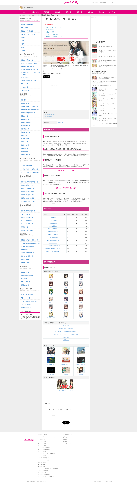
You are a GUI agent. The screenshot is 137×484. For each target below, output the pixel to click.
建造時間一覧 (24, 249)
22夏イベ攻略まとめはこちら (53, 27)
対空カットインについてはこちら (66, 188)
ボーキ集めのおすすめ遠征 (28, 201)
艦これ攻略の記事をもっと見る (109, 123)
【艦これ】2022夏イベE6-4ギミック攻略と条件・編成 (107, 89)
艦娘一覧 (68, 12)
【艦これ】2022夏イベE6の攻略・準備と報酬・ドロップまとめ (107, 119)
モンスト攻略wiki (42, 445)
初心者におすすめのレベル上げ (29, 69)
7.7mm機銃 (53, 217)
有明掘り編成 (66, 325)
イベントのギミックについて (29, 304)
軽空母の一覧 (24, 142)
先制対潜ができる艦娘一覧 (28, 113)
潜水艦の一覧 (24, 148)
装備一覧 (79, 12)
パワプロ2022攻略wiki (43, 458)
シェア (45, 78)
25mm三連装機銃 (52, 228)
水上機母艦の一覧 (25, 154)
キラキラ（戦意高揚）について (29, 80)
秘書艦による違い (25, 262)
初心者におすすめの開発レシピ (29, 246)
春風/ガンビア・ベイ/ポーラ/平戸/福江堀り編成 (66, 334)
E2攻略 (23, 47)
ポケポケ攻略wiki (42, 455)
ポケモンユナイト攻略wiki (44, 460)
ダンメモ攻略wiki (42, 472)
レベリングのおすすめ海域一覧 (29, 169)
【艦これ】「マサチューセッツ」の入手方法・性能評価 (107, 94)
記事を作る (95, 2)
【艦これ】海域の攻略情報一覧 (105, 46)
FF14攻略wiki (41, 464)
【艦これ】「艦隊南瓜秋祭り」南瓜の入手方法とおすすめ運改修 (107, 78)
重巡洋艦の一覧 (25, 129)
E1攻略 (23, 50)
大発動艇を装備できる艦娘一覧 (29, 106)
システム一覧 (24, 87)
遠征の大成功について (27, 185)
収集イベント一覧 (25, 298)
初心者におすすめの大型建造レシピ (30, 243)
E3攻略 (23, 44)
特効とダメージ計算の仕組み (29, 63)
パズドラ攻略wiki (42, 443)
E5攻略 (23, 37)
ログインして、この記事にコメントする (58, 409)
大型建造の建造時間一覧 (27, 253)
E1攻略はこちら (50, 29)
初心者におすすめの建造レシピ (29, 240)
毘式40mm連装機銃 (53, 231)
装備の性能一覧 (25, 272)
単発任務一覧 (24, 227)
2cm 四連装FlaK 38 (53, 234)
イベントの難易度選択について (29, 301)
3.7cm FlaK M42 (53, 243)
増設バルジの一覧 (25, 282)
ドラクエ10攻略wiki (43, 470)
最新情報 (46, 12)
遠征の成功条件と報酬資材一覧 (29, 182)
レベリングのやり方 (26, 166)
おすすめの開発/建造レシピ (28, 66)
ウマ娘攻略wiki (41, 439)
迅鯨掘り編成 (66, 340)
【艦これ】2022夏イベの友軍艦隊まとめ (101, 85)
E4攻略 (23, 40)
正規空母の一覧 (25, 145)
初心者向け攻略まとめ (27, 60)
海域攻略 (101, 12)
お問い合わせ (66, 437)
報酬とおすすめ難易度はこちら (54, 36)
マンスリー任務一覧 (26, 220)
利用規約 (65, 441)
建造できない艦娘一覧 (27, 256)
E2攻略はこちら (50, 31)
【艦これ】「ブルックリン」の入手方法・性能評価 (106, 104)
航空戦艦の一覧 (25, 138)
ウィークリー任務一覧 (27, 217)
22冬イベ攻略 (24, 27)
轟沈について (24, 84)
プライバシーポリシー (68, 443)
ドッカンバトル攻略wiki (44, 447)
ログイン (110, 2)
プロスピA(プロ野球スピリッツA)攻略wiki (48, 468)
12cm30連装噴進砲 (53, 237)
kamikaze (49, 71)
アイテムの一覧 (25, 90)
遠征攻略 (57, 12)
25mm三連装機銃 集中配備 (53, 245)
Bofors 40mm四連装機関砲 (53, 251)
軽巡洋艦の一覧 (25, 119)
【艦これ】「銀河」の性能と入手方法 (106, 56)
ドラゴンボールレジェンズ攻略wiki (46, 453)
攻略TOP (25, 12)
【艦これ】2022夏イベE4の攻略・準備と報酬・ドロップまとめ (107, 66)
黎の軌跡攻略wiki (42, 462)
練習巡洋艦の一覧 (25, 125)
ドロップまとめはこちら (52, 34)
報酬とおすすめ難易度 (27, 31)
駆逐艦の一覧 (24, 116)
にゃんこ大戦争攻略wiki (44, 449)
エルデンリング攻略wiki (44, 474)
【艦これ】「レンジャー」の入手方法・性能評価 (107, 99)
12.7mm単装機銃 (52, 220)
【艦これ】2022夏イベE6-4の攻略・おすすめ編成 (107, 114)
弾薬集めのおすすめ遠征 (27, 198)
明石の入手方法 (25, 77)
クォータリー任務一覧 (27, 224)
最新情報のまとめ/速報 (27, 24)
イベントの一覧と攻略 (27, 294)
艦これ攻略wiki (41, 466)
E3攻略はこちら (50, 32)
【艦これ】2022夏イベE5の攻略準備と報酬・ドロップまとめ (107, 61)
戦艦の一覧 (24, 135)
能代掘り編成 (66, 337)
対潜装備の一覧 (25, 285)
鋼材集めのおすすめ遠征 (27, 195)
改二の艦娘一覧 (25, 103)
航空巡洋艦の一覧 (25, 132)
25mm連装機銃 (53, 226)
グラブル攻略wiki (42, 441)
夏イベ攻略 (36, 12)
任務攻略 (90, 12)
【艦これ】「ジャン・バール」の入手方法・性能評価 (107, 109)
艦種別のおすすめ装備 (27, 275)
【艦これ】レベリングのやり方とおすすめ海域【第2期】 (107, 51)
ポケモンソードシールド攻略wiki (46, 476)
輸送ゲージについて (26, 307)
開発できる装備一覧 (26, 259)
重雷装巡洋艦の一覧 (26, 122)
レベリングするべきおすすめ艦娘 (30, 172)
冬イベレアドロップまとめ (28, 34)
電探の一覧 (24, 278)
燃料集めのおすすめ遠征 (27, 191)
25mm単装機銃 (53, 223)
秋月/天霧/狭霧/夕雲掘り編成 (66, 328)
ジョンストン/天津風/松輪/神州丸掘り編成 (66, 331)
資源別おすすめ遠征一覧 (27, 188)
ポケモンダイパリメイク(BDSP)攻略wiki (47, 437)
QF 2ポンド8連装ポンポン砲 (52, 248)
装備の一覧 (60, 122)
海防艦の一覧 (24, 151)
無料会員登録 (103, 2)
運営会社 (65, 439)
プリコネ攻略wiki (42, 451)
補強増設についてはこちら (66, 170)
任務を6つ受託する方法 (27, 230)
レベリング (112, 12)
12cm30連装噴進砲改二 (53, 240)
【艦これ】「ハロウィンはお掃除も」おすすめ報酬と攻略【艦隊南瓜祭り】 (104, 82)
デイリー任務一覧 (25, 214)
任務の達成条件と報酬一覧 (28, 211)
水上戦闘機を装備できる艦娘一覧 (30, 109)
